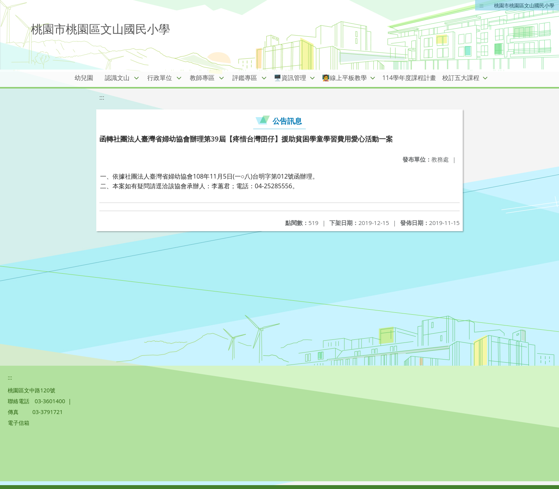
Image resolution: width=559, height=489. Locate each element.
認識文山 (117, 77)
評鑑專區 (244, 77)
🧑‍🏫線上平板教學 (344, 77)
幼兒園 (84, 77)
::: (482, 5)
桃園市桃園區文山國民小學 (524, 5)
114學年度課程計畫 (409, 77)
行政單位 (159, 77)
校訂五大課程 (460, 77)
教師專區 (202, 77)
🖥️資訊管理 (290, 77)
